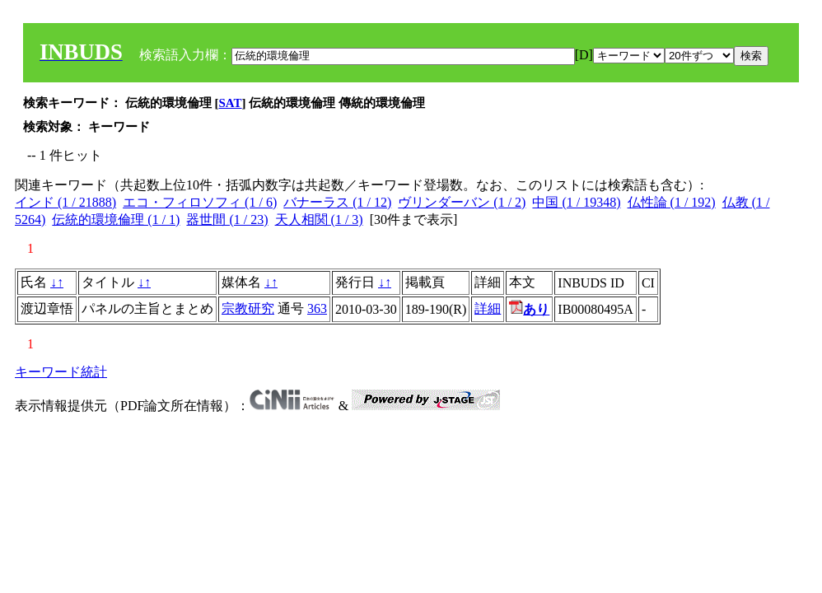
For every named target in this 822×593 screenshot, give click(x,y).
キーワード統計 (61, 372)
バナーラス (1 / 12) (337, 202)
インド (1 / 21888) (65, 202)
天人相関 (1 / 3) (319, 219)
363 (317, 308)
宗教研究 (248, 308)
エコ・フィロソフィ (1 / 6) (200, 202)
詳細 (487, 308)
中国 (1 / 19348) (576, 202)
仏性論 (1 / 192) (672, 202)
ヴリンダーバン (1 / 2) (461, 202)
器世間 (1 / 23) (227, 219)
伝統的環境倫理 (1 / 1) (116, 219)
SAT (230, 103)
